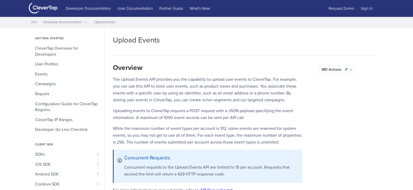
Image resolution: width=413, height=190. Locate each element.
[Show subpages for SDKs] (98, 154)
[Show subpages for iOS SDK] (98, 164)
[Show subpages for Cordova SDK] (98, 184)
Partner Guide (171, 8)
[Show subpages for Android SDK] (98, 174)
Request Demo (341, 8)
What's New (200, 8)
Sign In (367, 8)
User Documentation (135, 8)
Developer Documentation (88, 8)
